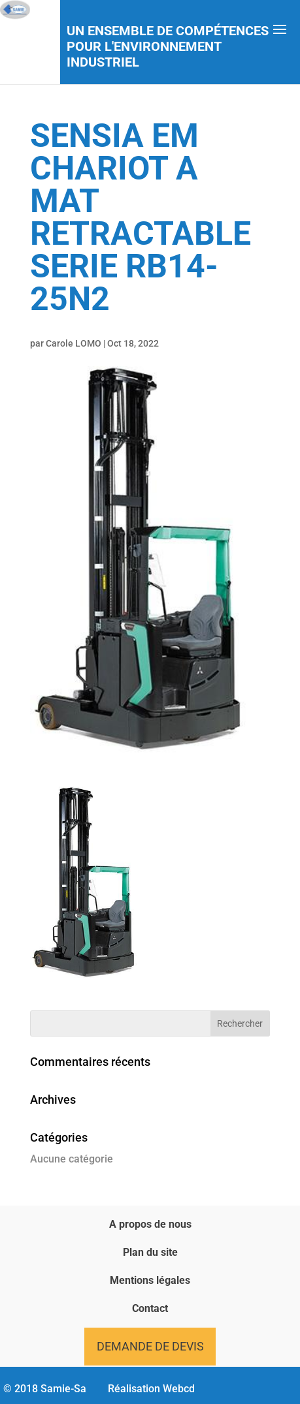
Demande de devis (150, 1347)
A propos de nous (150, 1224)
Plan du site (150, 1252)
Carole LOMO (73, 343)
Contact (150, 1308)
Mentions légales (150, 1280)
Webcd (179, 1388)
